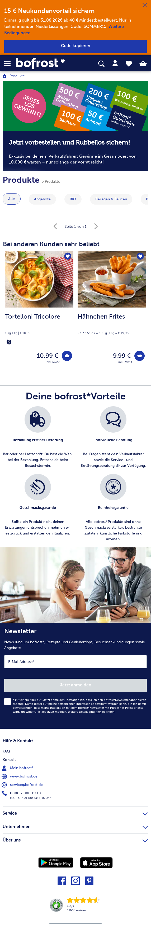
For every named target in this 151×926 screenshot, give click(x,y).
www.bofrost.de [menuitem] (20, 776)
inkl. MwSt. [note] (53, 362)
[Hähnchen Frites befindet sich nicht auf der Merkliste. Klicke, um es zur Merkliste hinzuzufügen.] (140, 256)
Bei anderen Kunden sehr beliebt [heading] (51, 244)
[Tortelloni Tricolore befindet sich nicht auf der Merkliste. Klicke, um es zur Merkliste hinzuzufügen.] (67, 256)
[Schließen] (145, 5)
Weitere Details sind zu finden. (91, 712)
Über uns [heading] (75, 839)
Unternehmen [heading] (75, 826)
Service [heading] (75, 812)
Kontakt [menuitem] (9, 759)
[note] (75, 151)
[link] (42, 63)
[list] (75, 476)
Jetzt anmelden (75, 684)
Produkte (17, 76)
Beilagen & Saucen (111, 199)
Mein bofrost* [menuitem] (18, 768)
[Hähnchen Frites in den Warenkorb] (139, 356)
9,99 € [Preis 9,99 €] (122, 355)
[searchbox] (101, 64)
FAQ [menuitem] (6, 751)
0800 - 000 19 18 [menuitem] (22, 793)
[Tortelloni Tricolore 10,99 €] (39, 310)
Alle (11, 199)
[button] (10, 63)
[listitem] (38, 437)
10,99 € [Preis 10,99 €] (47, 355)
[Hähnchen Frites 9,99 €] (112, 310)
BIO (73, 199)
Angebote (42, 199)
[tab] (115, 63)
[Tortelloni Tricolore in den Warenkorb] (67, 356)
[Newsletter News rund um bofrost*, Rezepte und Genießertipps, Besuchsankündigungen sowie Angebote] (75, 676)
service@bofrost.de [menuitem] (23, 785)
